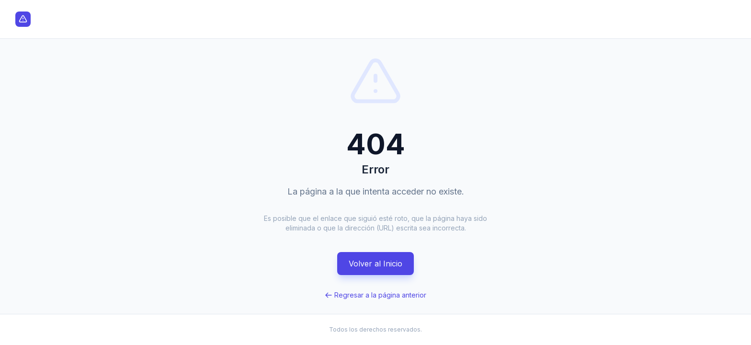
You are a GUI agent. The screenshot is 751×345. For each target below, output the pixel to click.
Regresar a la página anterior (375, 295)
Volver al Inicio (375, 263)
